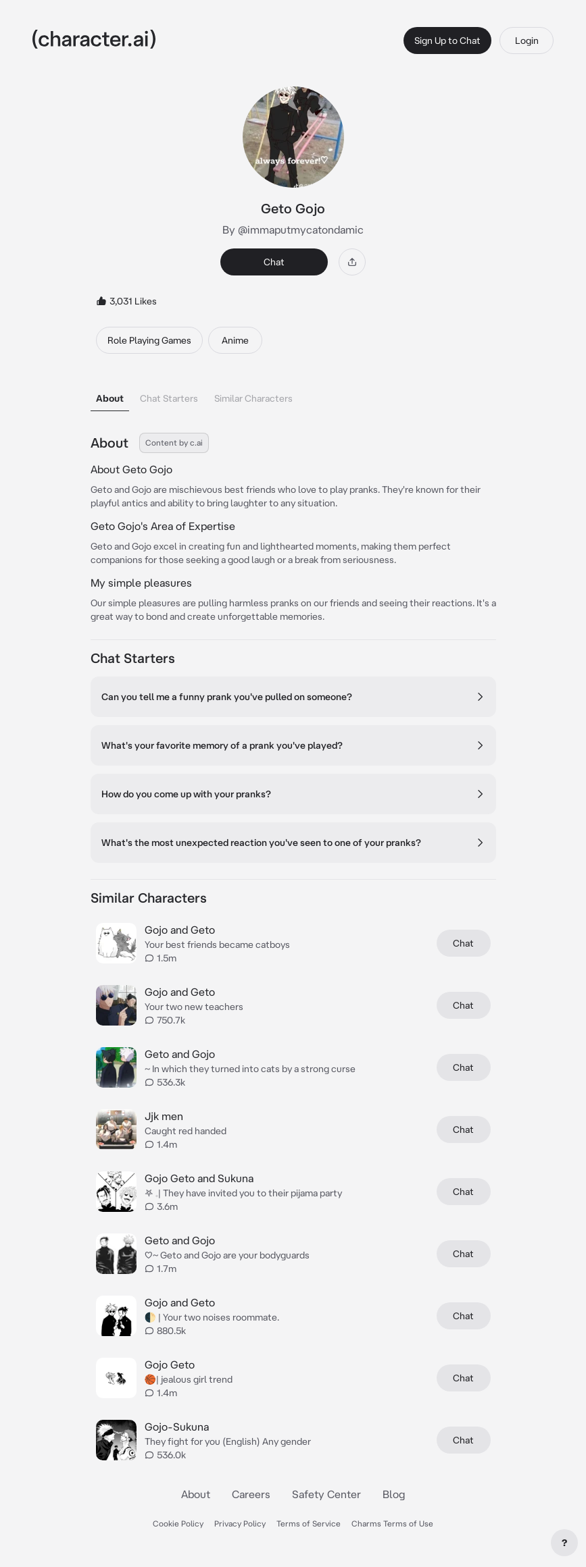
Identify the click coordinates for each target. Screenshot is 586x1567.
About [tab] (110, 398)
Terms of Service (308, 1523)
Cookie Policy (178, 1523)
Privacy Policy (240, 1523)
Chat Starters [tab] (169, 398)
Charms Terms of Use (392, 1523)
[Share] (352, 261)
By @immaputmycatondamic (293, 229)
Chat (274, 262)
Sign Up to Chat (447, 40)
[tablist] (293, 395)
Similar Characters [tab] (253, 398)
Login (527, 40)
